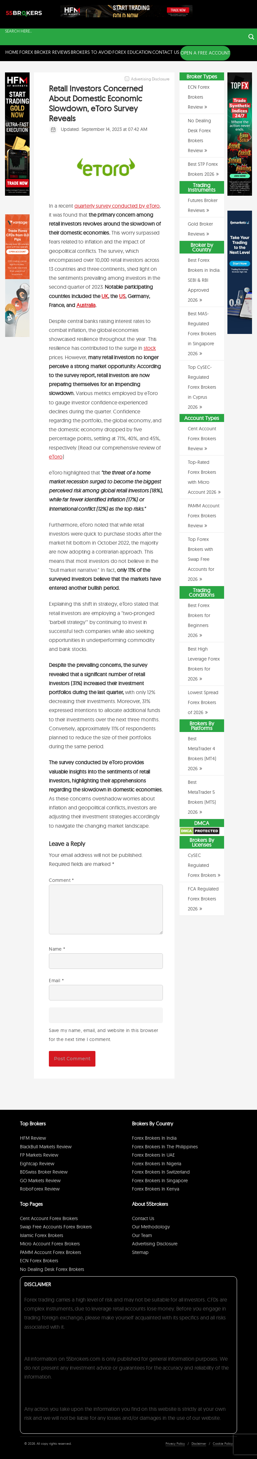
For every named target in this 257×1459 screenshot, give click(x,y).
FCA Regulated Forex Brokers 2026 (203, 899)
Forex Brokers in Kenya (155, 1189)
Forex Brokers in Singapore (160, 1181)
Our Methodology (151, 1227)
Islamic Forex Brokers (41, 1235)
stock (150, 348)
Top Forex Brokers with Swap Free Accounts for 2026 (201, 559)
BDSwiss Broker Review (43, 1172)
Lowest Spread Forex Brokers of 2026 (203, 702)
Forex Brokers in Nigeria (156, 1164)
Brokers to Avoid (91, 52)
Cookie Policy (223, 1443)
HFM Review (33, 1138)
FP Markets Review (39, 1155)
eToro (55, 456)
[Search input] (124, 31)
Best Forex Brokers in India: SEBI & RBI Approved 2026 (204, 280)
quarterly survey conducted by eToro (117, 205)
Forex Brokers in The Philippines (165, 1147)
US (122, 296)
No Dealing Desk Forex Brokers (52, 1269)
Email (56, 981)
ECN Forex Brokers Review (198, 97)
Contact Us (165, 52)
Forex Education (132, 52)
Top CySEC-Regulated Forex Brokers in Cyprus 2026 (202, 387)
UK (104, 296)
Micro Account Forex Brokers (50, 1244)
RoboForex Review (40, 1189)
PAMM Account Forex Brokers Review (203, 516)
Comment (61, 880)
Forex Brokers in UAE (153, 1155)
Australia (85, 305)
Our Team (142, 1235)
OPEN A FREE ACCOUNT (205, 53)
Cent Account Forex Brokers (49, 1218)
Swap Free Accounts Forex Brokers (56, 1227)
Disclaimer (199, 1443)
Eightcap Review (37, 1164)
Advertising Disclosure (155, 1244)
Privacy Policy (175, 1443)
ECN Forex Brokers (39, 1261)
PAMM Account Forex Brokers (50, 1252)
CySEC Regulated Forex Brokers (202, 865)
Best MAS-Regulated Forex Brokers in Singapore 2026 (202, 334)
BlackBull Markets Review (45, 1147)
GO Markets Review (40, 1181)
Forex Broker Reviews (44, 52)
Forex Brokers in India (154, 1138)
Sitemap (140, 1252)
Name (57, 949)
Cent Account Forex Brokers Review (202, 439)
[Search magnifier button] (251, 37)
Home (12, 52)
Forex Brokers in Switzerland (161, 1172)
